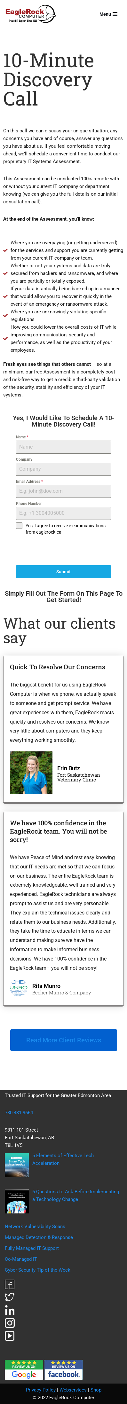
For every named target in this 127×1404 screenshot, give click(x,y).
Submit (63, 571)
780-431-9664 (19, 1113)
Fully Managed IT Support (32, 1248)
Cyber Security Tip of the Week (37, 1270)
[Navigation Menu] (108, 14)
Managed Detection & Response (39, 1237)
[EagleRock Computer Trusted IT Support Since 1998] (31, 13)
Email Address (29, 481)
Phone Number (29, 503)
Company (24, 459)
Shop (96, 1390)
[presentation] (63, 550)
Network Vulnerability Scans (35, 1226)
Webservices (73, 1390)
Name (22, 437)
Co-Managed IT (21, 1259)
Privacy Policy (41, 1390)
